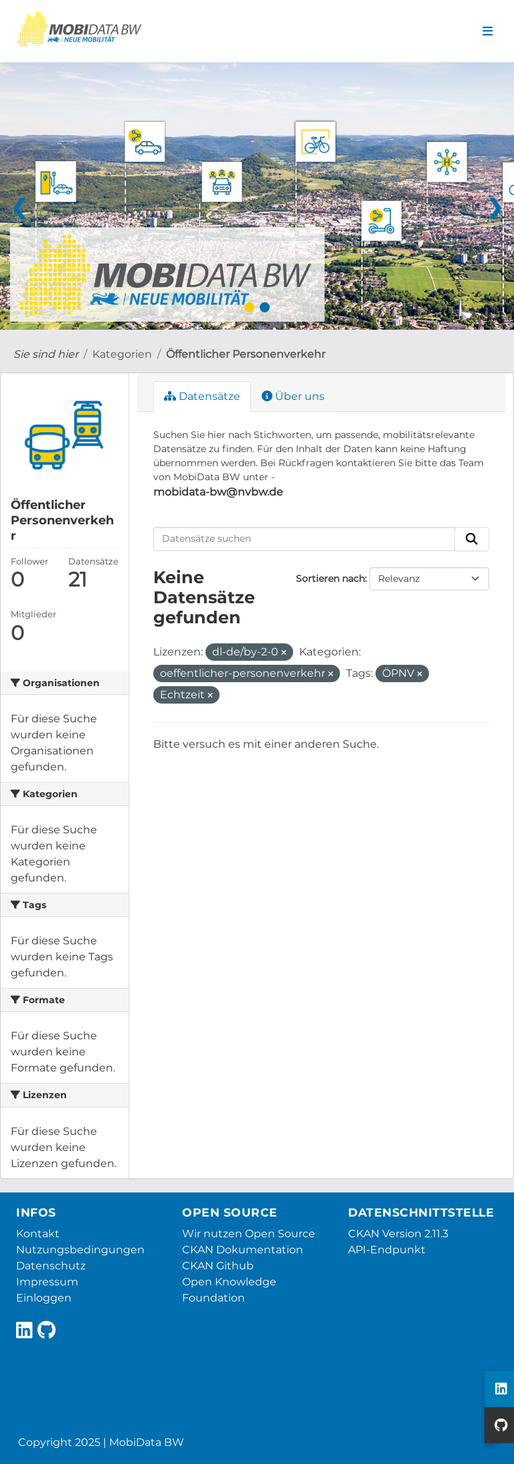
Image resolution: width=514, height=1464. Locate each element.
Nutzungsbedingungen (80, 1249)
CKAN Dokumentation (242, 1249)
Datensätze (202, 396)
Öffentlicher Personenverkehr (245, 354)
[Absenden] (471, 539)
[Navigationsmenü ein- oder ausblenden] (488, 31)
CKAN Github (218, 1265)
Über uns (293, 396)
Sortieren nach (330, 578)
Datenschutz (51, 1265)
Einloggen (44, 1297)
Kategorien (122, 354)
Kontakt (38, 1233)
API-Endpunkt (387, 1249)
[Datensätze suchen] (304, 539)
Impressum (47, 1281)
